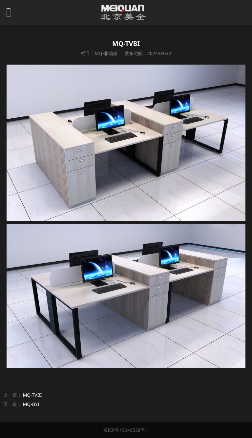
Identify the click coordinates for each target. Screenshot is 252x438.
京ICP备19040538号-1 (126, 430)
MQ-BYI (31, 404)
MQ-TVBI (32, 395)
